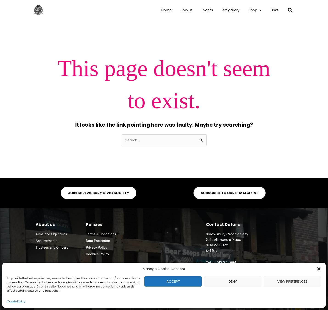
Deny (233, 281)
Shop (255, 10)
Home (166, 10)
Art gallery (230, 10)
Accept (173, 281)
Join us (187, 10)
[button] (319, 269)
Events (207, 10)
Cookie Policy (16, 301)
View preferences (292, 281)
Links (274, 10)
